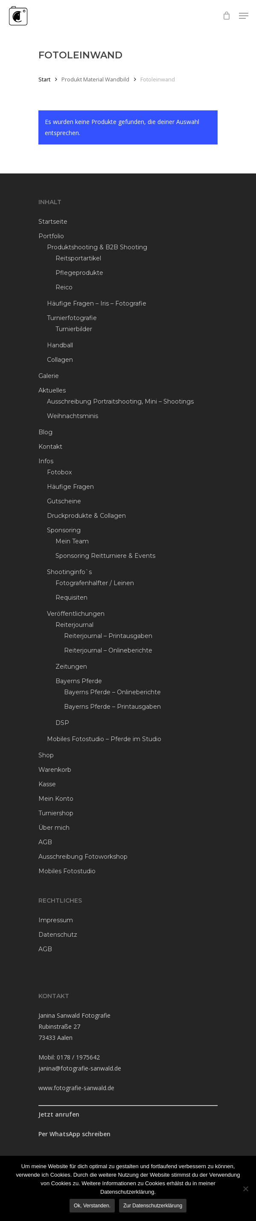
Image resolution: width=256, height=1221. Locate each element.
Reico (64, 287)
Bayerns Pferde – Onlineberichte (112, 692)
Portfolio (51, 236)
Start (44, 79)
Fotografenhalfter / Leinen (94, 583)
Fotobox (59, 472)
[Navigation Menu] (243, 16)
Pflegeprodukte (79, 273)
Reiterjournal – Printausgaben (108, 636)
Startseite (52, 221)
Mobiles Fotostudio (67, 871)
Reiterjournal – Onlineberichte (108, 650)
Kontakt (50, 446)
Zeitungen (71, 666)
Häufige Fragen (70, 487)
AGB (45, 842)
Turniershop (55, 813)
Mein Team (72, 541)
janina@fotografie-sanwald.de (79, 1068)
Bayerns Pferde (78, 681)
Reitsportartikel (78, 258)
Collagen (60, 360)
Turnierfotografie (72, 318)
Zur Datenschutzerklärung (152, 1206)
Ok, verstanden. (92, 1206)
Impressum (55, 920)
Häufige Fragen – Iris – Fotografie (96, 303)
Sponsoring (64, 530)
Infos (45, 461)
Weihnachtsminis (72, 416)
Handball (60, 345)
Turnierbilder (73, 329)
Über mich (54, 827)
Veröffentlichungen (76, 614)
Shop (46, 755)
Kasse (47, 784)
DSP (62, 723)
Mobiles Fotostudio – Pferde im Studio (104, 739)
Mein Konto (55, 798)
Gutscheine (64, 501)
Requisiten (71, 597)
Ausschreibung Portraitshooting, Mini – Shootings (120, 401)
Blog (45, 432)
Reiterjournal (74, 625)
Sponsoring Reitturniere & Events (105, 556)
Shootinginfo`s (69, 572)
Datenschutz (57, 934)
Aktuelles (52, 390)
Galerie (48, 376)
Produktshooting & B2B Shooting (97, 247)
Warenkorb (54, 770)
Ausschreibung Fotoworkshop (83, 856)
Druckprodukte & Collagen (86, 516)
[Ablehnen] (245, 1188)
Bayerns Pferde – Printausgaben (112, 706)
